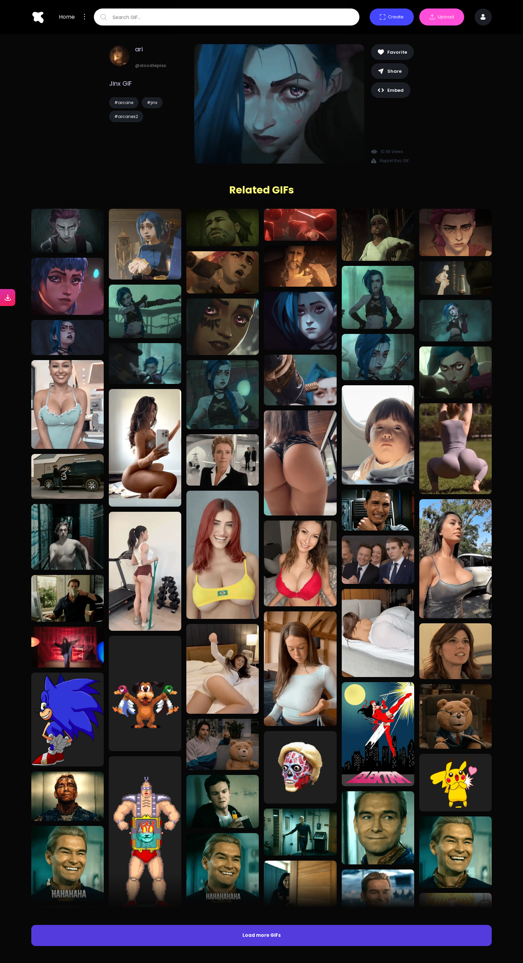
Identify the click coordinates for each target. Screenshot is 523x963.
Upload (441, 17)
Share (390, 71)
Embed (391, 90)
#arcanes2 (126, 116)
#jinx (152, 102)
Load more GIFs (261, 935)
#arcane (123, 102)
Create (392, 17)
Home (67, 17)
